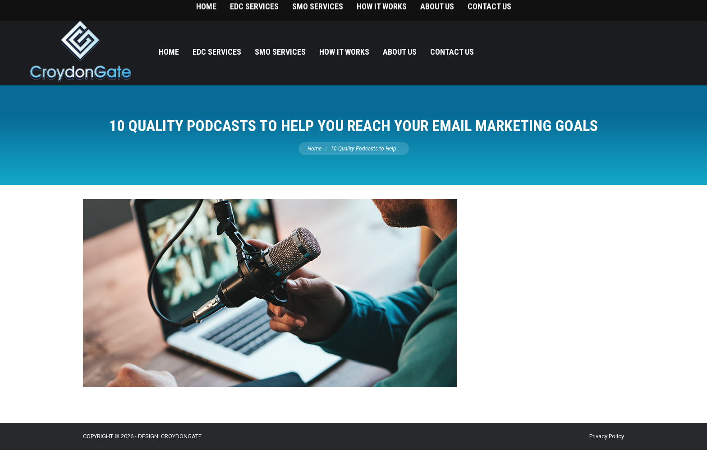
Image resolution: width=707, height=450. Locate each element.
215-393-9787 (666, 9)
